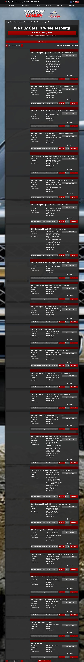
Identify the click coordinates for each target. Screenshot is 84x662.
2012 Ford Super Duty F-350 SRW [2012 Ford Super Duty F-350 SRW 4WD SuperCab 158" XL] (49, 597)
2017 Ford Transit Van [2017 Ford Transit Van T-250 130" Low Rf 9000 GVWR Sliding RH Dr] (50, 371)
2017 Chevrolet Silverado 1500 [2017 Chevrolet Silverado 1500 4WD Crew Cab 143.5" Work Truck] (51, 502)
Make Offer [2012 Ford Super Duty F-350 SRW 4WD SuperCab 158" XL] (49, 611)
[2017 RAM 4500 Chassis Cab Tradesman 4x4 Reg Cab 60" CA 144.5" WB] (18, 115)
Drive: (32, 58)
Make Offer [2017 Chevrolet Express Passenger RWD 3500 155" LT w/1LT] (49, 276)
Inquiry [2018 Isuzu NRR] (44, 653)
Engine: (48, 56)
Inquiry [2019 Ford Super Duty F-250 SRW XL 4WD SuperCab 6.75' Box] (44, 220)
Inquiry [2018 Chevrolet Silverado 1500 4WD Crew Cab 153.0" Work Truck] (44, 460)
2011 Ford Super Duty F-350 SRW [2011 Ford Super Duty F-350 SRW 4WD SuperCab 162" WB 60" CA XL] (52, 527)
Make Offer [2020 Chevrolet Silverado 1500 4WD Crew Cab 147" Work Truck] (49, 297)
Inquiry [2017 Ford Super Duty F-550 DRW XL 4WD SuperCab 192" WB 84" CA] (44, 78)
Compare (71, 75)
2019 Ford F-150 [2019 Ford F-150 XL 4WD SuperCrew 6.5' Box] (44, 328)
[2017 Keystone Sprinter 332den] (18, 624)
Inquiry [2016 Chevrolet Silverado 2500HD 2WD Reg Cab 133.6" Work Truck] (44, 494)
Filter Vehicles (42, 41)
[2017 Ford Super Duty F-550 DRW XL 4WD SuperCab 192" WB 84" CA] (18, 58)
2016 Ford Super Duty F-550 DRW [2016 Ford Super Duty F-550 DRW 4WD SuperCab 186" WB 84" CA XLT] (52, 180)
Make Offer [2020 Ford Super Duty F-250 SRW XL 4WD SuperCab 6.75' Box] (49, 363)
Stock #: (48, 73)
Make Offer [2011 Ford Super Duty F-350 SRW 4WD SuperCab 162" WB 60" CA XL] (49, 544)
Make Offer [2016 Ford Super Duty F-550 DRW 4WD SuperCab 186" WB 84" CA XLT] (49, 196)
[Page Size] (76, 45)
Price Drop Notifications (36, 78)
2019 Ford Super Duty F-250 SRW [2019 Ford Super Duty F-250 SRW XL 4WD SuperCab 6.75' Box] (50, 204)
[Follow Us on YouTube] (76, 2)
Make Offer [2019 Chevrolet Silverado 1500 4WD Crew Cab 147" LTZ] (49, 254)
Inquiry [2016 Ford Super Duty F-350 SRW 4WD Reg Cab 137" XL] (44, 426)
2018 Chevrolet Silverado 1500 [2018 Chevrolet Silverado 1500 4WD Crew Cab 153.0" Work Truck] (51, 434)
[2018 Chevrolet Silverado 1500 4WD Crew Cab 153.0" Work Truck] (18, 439)
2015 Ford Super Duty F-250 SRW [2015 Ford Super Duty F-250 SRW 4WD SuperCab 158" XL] (49, 305)
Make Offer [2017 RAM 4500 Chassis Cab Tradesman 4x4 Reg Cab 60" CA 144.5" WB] (49, 125)
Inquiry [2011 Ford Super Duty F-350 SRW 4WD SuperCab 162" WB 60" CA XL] (44, 544)
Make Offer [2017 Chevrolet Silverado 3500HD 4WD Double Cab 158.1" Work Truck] (49, 172)
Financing (69, 78)
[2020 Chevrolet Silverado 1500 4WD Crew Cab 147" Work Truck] (18, 289)
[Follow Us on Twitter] (74, 2)
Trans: (32, 60)
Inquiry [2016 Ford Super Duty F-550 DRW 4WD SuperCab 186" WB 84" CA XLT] (44, 196)
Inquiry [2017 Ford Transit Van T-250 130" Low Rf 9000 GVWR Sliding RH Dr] (44, 384)
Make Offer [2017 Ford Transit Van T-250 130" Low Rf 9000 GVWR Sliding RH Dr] (49, 384)
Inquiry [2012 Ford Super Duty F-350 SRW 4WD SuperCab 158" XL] (44, 611)
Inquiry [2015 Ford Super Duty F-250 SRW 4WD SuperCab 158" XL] (44, 320)
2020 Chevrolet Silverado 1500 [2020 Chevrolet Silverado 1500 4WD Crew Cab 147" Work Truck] (50, 284)
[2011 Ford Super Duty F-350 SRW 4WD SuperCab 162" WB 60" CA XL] (18, 532)
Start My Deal (63, 78)
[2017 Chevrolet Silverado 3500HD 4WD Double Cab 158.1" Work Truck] (18, 160)
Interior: (33, 56)
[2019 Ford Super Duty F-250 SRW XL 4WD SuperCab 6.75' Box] (18, 209)
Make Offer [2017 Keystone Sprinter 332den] (49, 632)
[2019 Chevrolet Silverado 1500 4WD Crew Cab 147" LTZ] (18, 233)
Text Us (75, 78)
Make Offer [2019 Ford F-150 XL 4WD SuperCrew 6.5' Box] (49, 341)
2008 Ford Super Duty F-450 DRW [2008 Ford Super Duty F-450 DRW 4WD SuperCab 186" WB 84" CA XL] (52, 551)
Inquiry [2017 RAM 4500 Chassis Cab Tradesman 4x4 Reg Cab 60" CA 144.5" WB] (44, 125)
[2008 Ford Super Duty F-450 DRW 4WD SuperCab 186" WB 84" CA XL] (18, 556)
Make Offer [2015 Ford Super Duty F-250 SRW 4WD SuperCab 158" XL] (49, 320)
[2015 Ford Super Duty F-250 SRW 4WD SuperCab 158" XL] (18, 310)
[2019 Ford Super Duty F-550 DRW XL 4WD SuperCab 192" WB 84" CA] (18, 138)
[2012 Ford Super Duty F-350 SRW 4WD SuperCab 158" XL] (18, 602)
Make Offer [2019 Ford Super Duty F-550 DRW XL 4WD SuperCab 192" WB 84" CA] (49, 148)
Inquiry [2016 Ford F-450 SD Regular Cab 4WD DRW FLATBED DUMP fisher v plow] (44, 103)
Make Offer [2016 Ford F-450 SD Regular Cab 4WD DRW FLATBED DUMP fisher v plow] (49, 103)
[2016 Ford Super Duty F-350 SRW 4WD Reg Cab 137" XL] (18, 418)
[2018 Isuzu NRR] (18, 645)
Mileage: (48, 71)
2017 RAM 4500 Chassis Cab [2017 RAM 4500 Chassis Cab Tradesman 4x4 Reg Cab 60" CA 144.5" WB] (52, 110)
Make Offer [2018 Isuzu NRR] (49, 653)
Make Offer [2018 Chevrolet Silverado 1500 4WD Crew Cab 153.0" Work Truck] (49, 460)
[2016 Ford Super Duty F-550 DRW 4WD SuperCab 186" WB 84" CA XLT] (18, 185)
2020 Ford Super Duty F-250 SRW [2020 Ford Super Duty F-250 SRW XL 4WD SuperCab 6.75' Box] (50, 349)
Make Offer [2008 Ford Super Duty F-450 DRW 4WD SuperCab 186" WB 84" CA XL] (49, 566)
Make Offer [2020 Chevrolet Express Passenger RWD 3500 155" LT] (49, 589)
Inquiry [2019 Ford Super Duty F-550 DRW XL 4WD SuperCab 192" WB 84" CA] (44, 148)
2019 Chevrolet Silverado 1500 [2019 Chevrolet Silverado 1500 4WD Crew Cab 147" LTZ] (48, 228)
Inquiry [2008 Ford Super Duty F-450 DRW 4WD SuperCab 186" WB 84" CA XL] (44, 566)
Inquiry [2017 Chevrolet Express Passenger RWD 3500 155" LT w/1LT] (44, 276)
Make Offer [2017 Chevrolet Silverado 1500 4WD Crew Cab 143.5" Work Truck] (49, 519)
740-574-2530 (35, 1)
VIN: (47, 55)
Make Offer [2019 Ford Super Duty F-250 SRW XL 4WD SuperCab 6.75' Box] (49, 220)
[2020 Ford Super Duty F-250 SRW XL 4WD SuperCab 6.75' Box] (18, 354)
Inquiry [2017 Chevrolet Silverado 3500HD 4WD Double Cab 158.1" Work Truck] (44, 172)
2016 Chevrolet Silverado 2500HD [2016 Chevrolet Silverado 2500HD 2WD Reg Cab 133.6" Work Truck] (51, 468)
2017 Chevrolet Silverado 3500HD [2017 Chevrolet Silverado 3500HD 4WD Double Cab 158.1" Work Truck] (52, 156)
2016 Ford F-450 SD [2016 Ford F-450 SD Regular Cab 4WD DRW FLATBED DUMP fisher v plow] (52, 86)
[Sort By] (64, 45)
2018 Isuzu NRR (36, 640)
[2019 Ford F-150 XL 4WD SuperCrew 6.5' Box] (18, 333)
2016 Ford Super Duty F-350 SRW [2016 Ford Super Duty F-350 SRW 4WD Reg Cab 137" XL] (48, 413)
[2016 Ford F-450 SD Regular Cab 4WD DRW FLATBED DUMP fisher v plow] (18, 91)
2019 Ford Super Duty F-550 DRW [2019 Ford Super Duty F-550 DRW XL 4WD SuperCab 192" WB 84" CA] (52, 133)
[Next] (22, 45)
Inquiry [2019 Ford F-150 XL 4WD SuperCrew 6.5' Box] (44, 341)
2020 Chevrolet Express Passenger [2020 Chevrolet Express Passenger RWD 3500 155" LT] (48, 574)
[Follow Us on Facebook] (71, 2)
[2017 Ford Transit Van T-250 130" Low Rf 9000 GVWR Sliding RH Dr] (18, 376)
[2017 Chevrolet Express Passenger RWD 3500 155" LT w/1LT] (18, 267)
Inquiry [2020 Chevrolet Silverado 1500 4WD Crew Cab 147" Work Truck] (44, 297)
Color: (32, 55)
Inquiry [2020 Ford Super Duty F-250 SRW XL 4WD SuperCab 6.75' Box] (44, 363)
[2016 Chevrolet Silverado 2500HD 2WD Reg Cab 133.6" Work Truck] (18, 473)
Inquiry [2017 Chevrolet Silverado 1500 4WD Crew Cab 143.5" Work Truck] (44, 519)
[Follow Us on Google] (78, 2)
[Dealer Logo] (42, 13)
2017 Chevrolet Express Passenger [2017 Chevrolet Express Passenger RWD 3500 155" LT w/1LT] (50, 262)
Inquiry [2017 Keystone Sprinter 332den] (44, 632)
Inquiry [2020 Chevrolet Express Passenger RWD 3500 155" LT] (44, 589)
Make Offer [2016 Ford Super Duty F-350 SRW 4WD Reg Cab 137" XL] (49, 426)
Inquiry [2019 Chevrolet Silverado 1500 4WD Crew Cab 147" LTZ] (44, 254)
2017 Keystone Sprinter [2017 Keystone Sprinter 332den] (41, 619)
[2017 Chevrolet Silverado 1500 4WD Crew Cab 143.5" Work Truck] (18, 506)
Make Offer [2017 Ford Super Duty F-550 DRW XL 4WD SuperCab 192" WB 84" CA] (49, 78)
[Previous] (7, 45)
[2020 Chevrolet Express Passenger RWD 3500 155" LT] (18, 579)
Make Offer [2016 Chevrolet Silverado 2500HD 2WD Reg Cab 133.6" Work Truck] (49, 494)
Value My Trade (56, 78)
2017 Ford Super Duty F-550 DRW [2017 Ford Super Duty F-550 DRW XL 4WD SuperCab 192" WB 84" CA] (52, 53)
